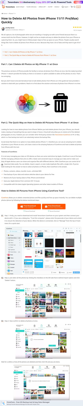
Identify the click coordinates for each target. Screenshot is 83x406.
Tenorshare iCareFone (62, 135)
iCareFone (4, 198)
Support (65, 7)
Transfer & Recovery (31, 7)
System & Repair (20, 7)
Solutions (56, 7)
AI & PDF (50, 7)
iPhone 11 (21, 30)
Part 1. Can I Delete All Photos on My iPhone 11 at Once (23, 52)
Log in (78, 7)
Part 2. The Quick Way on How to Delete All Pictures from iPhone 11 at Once (30, 55)
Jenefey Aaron (10, 28)
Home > (5, 13)
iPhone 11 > (12, 13)
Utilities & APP (42, 7)
